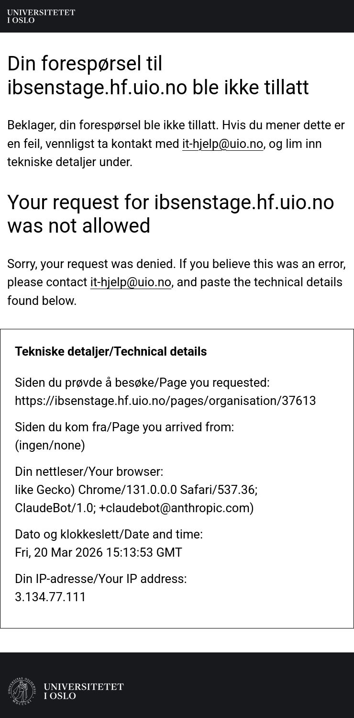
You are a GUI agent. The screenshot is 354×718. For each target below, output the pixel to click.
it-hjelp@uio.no (222, 143)
